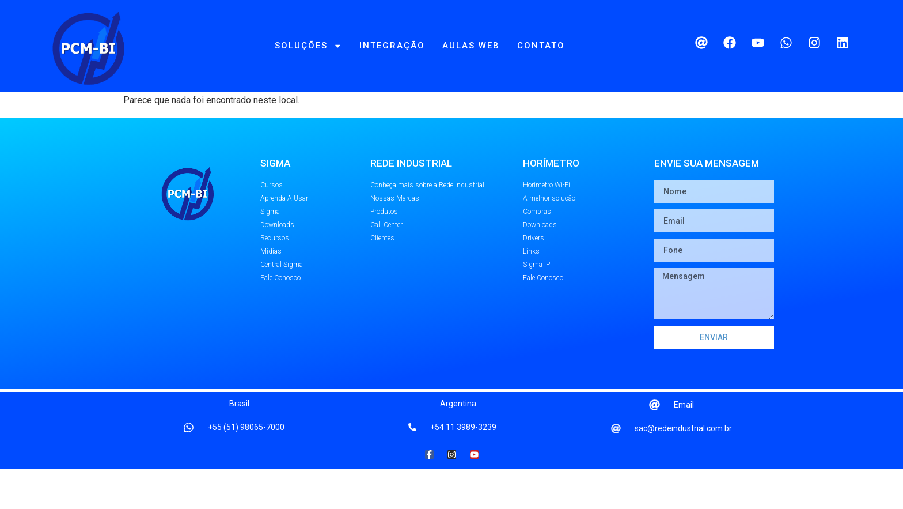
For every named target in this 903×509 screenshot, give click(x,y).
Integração (392, 45)
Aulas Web (471, 45)
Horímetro (551, 203)
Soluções (308, 46)
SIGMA (275, 203)
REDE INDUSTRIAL (411, 203)
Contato (541, 45)
